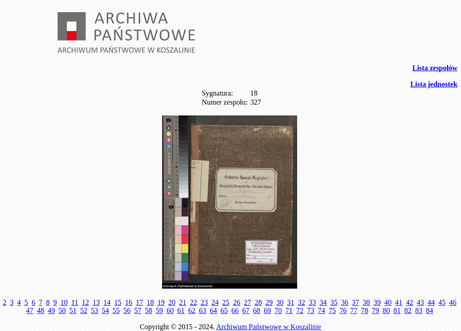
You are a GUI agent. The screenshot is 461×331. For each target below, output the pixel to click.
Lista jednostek (434, 84)
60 (170, 310)
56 (127, 310)
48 (40, 310)
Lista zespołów (434, 68)
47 (29, 310)
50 (62, 310)
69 (267, 310)
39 (377, 302)
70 (278, 310)
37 (355, 302)
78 (364, 310)
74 (321, 310)
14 (107, 302)
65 (224, 310)
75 (332, 310)
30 (280, 302)
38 (366, 302)
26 (236, 302)
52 (83, 310)
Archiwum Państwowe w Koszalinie (268, 327)
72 (299, 310)
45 (442, 302)
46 (452, 302)
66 (235, 310)
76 (343, 310)
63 (202, 310)
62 (191, 310)
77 (353, 310)
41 (398, 302)
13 (96, 302)
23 (204, 302)
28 (258, 302)
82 (407, 310)
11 (74, 302)
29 (269, 302)
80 (386, 310)
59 (159, 310)
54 (105, 310)
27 (247, 302)
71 (289, 310)
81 (397, 310)
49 (51, 310)
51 (73, 310)
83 (418, 310)
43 (420, 302)
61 (181, 310)
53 (94, 310)
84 (429, 310)
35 (334, 302)
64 (213, 310)
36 (344, 302)
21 (182, 302)
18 (150, 302)
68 (256, 310)
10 (64, 302)
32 (301, 302)
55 (116, 310)
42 (409, 302)
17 (139, 302)
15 (118, 302)
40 (388, 302)
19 (161, 302)
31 (290, 302)
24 (215, 302)
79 (375, 310)
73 (310, 310)
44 (431, 302)
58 (148, 310)
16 (128, 302)
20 (172, 302)
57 (137, 310)
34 (323, 302)
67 (245, 310)
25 (226, 302)
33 (312, 302)
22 (193, 302)
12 (85, 302)
